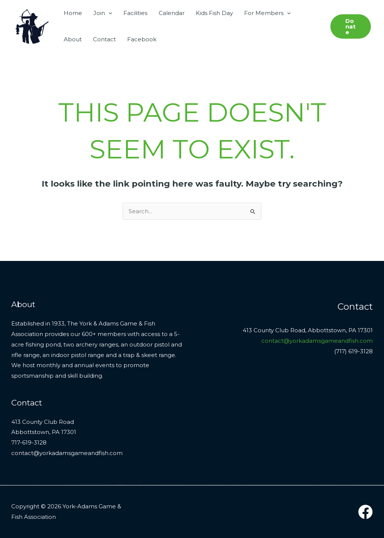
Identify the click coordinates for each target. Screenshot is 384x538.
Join (102, 13)
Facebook (141, 39)
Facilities (135, 13)
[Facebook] (365, 512)
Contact (104, 39)
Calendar (171, 13)
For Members (267, 13)
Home (73, 13)
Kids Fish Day (214, 13)
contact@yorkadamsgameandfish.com (317, 340)
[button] (108, 13)
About (73, 39)
